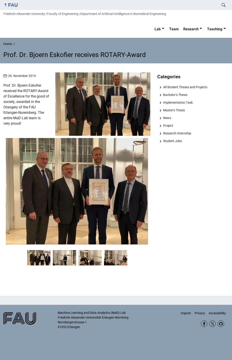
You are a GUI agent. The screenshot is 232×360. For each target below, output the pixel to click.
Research (191, 29)
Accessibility (217, 313)
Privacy (200, 313)
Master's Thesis (174, 110)
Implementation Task (178, 102)
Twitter (212, 323)
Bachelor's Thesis (175, 95)
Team (174, 29)
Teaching (214, 29)
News (167, 118)
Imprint (186, 313)
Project (168, 125)
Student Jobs (172, 141)
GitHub (221, 323)
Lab (158, 29)
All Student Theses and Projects (185, 87)
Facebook (204, 323)
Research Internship (177, 133)
